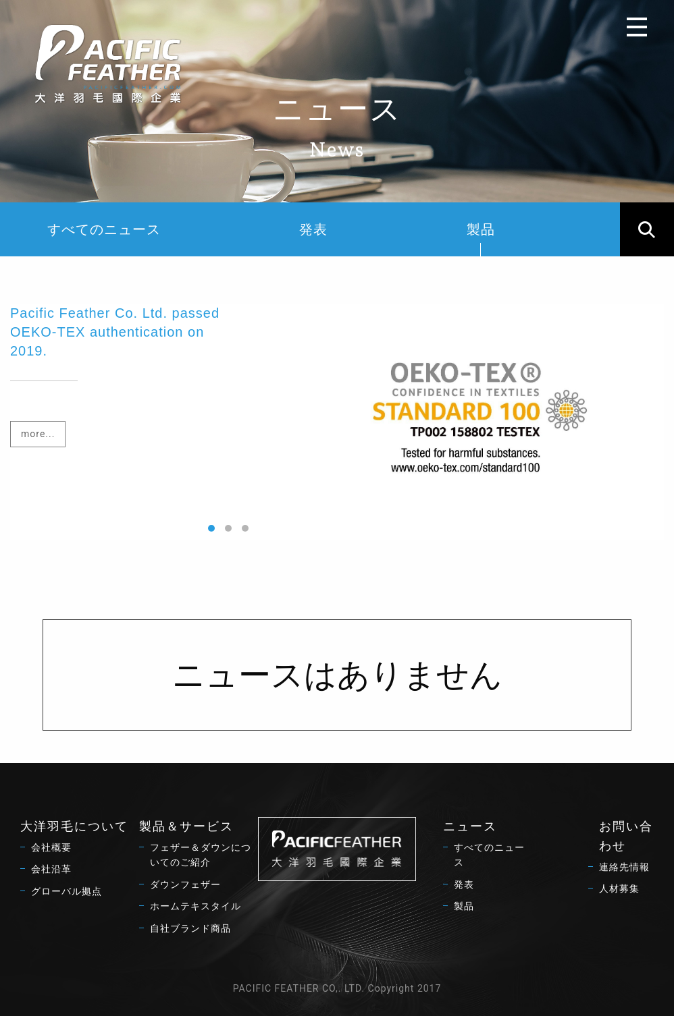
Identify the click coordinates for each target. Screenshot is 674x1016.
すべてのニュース (104, 229)
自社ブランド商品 (190, 928)
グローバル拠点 (66, 891)
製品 (481, 238)
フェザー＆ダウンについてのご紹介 (200, 855)
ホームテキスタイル (195, 906)
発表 (313, 229)
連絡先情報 (624, 867)
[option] (337, 422)
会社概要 (51, 847)
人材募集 (619, 888)
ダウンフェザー (185, 884)
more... (38, 433)
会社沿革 (51, 869)
